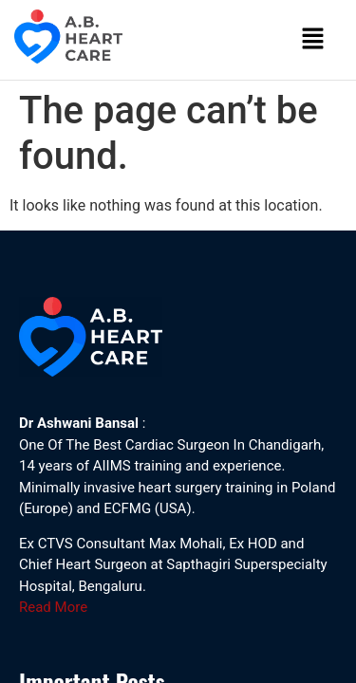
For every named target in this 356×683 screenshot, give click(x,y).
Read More (53, 607)
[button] (313, 40)
